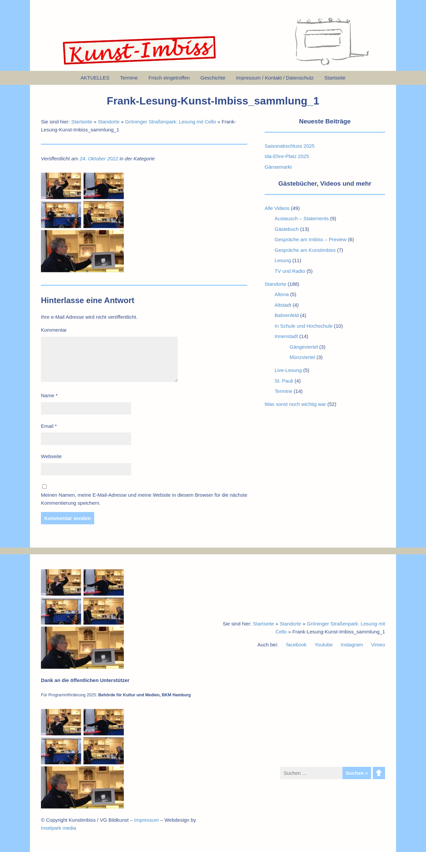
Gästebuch (287, 229)
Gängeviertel (304, 347)
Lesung (283, 260)
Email (49, 426)
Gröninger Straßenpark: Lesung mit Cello (170, 121)
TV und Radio (290, 271)
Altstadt (283, 305)
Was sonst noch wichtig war (295, 404)
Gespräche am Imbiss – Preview (310, 239)
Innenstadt (286, 336)
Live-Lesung (288, 370)
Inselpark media (58, 828)
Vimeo (378, 644)
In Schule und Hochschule (303, 326)
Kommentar (54, 330)
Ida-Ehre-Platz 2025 (287, 156)
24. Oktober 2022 (99, 158)
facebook (296, 644)
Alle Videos (277, 208)
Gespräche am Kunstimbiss (305, 250)
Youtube (324, 644)
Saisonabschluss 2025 (290, 146)
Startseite (81, 121)
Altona (282, 294)
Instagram (352, 644)
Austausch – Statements (302, 218)
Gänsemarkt (278, 167)
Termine (283, 391)
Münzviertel (302, 357)
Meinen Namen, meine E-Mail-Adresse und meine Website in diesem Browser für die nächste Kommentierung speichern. (144, 499)
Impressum (146, 820)
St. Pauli (284, 381)
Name (49, 395)
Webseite (51, 456)
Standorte (108, 121)
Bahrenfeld (287, 315)
